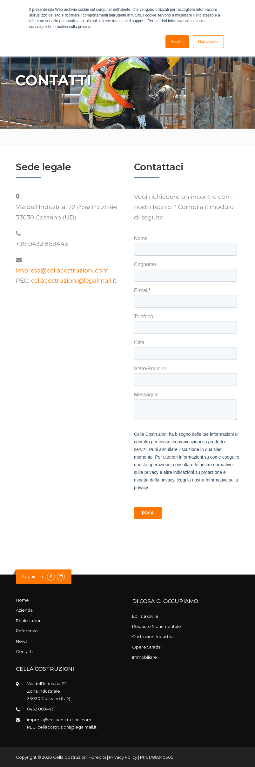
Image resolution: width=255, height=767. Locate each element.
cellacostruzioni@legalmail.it (74, 280)
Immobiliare (144, 657)
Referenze (27, 630)
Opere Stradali (147, 646)
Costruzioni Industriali (154, 636)
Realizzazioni (29, 620)
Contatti (24, 651)
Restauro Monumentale (156, 626)
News (21, 641)
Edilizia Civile (145, 616)
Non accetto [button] (208, 41)
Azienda (24, 610)
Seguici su (32, 576)
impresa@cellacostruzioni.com (62, 270)
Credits (98, 757)
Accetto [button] (177, 41)
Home (22, 599)
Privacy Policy (123, 757)
